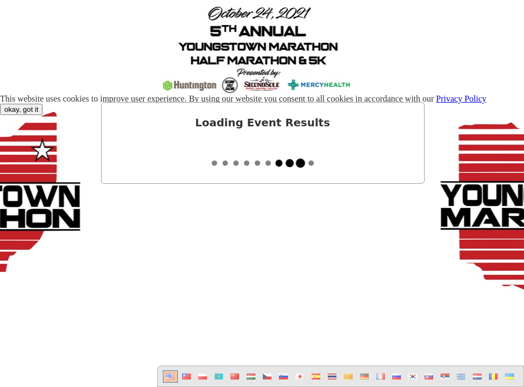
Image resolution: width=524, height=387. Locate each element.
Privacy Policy (461, 98)
